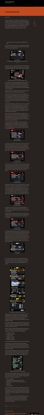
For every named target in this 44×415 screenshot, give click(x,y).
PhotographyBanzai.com (9, 1)
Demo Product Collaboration (13, 4)
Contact (19, 4)
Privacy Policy (23, 4)
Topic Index (6, 4)
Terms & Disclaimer (29, 4)
